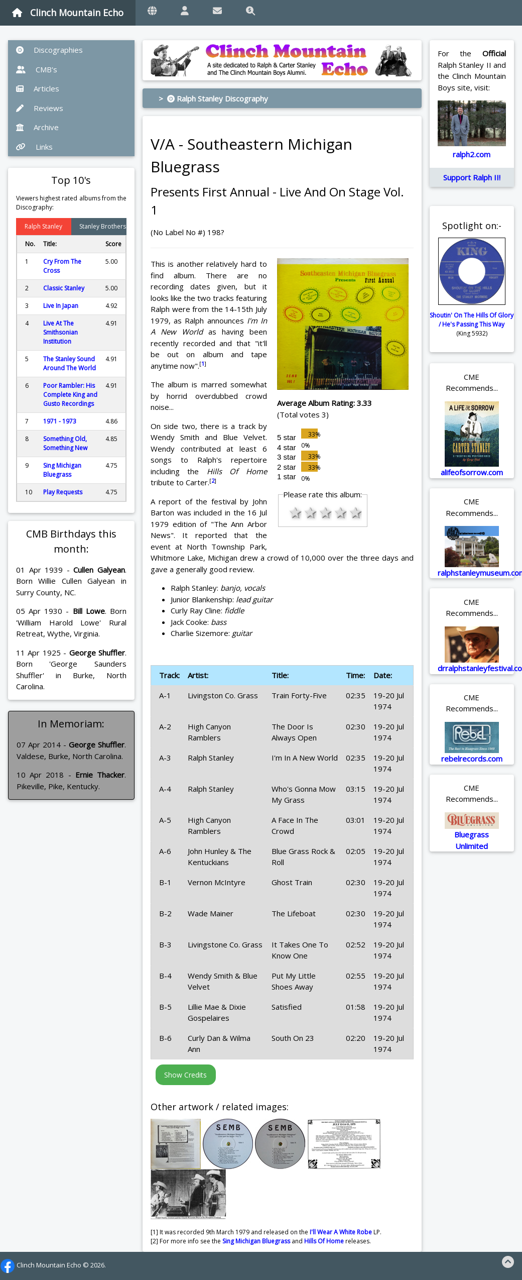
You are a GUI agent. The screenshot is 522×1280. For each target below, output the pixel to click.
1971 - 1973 (59, 421)
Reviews (39, 108)
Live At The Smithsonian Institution (60, 332)
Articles (37, 88)
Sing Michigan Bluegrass (62, 470)
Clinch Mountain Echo (67, 13)
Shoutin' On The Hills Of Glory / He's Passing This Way (471, 320)
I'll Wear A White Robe (341, 1232)
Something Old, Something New (65, 443)
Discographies (49, 50)
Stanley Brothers (102, 226)
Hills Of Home (324, 1241)
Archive (37, 127)
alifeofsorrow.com (472, 472)
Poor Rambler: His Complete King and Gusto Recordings (70, 394)
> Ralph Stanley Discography (213, 98)
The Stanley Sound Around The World (69, 363)
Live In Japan (60, 305)
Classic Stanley (63, 288)
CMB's (36, 69)
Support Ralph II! (471, 177)
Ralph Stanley (43, 226)
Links (34, 147)
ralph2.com (471, 154)
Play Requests (62, 492)
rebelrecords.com (471, 759)
